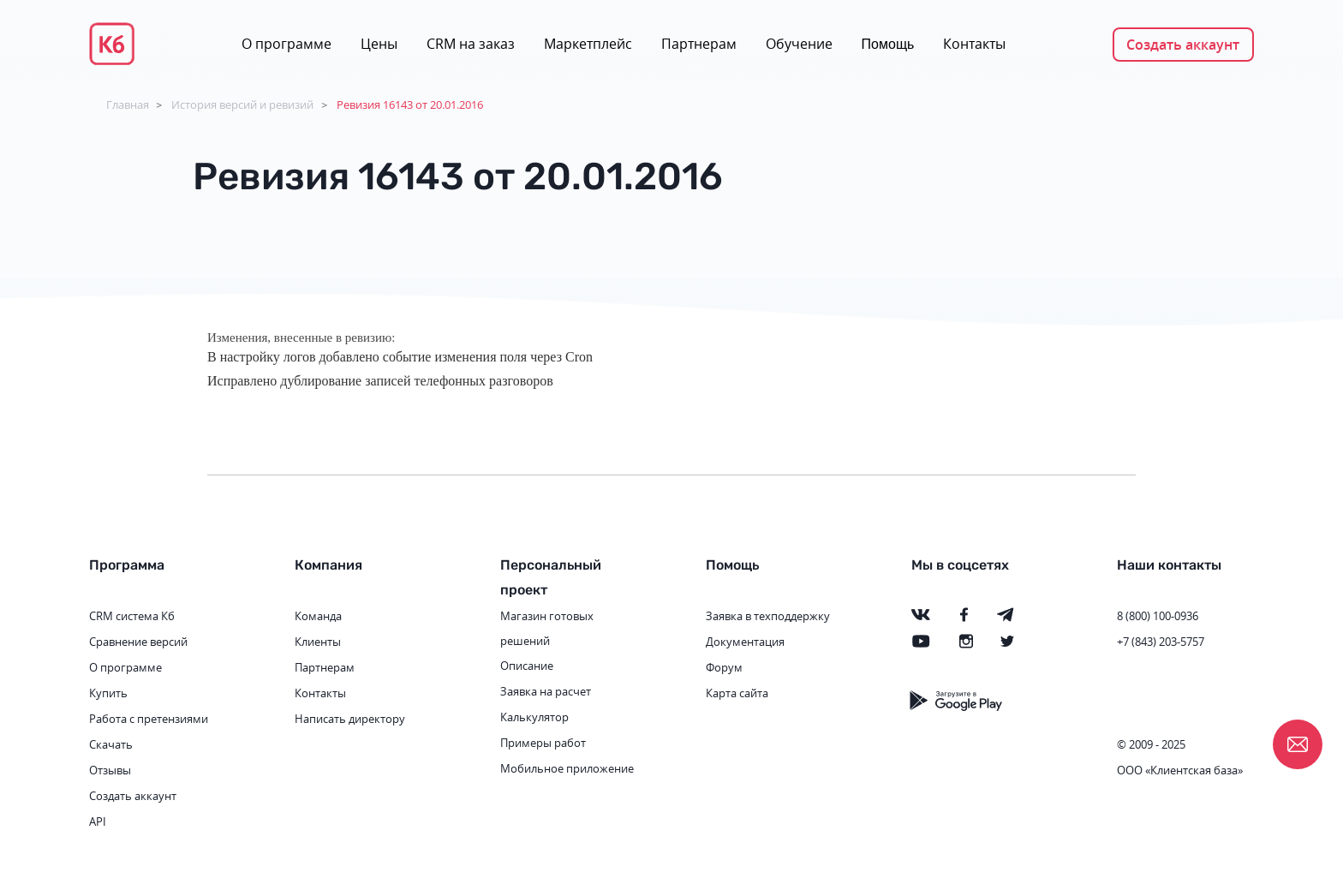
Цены (379, 43)
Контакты (974, 43)
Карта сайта (737, 693)
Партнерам (699, 43)
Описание (526, 665)
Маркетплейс (588, 43)
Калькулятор (534, 717)
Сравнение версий (138, 641)
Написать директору (350, 718)
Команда (318, 616)
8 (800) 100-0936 (1157, 616)
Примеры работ (543, 742)
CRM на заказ (471, 43)
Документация (745, 641)
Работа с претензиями (148, 718)
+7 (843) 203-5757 (1160, 641)
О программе (286, 43)
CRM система (123, 616)
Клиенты (318, 641)
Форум (724, 667)
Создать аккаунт (1182, 44)
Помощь (888, 44)
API (97, 821)
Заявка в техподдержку (768, 616)
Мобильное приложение (567, 768)
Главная (127, 104)
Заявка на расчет (545, 691)
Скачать (111, 744)
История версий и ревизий (242, 104)
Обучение (799, 43)
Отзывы (110, 770)
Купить (108, 693)
